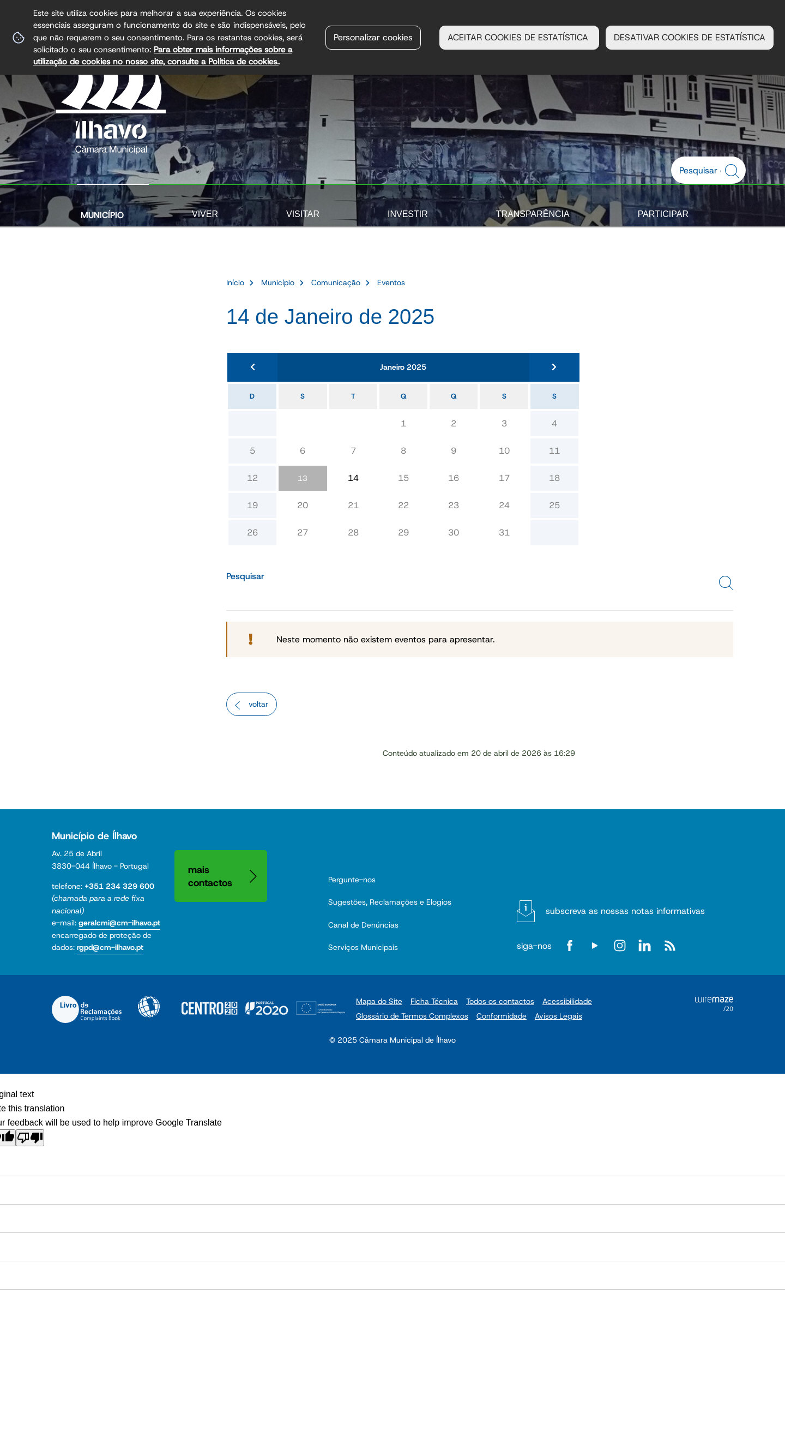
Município (102, 215)
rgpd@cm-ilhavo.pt (110, 947)
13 (302, 478)
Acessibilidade (149, 1007)
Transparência (533, 214)
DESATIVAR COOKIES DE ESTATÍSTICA (689, 37)
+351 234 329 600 (119, 886)
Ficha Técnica (434, 1001)
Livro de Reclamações (87, 1009)
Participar (663, 214)
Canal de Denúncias (363, 925)
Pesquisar (245, 576)
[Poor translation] (30, 1137)
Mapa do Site (379, 1001)
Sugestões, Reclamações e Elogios (389, 902)
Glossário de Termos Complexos (412, 1016)
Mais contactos (210, 876)
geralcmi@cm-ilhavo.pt (119, 923)
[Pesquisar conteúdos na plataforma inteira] (734, 171)
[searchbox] (702, 170)
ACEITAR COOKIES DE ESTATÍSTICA (519, 37)
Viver (205, 214)
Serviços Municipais (363, 947)
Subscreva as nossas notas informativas (625, 911)
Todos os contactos (500, 1001)
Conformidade (501, 1016)
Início (235, 282)
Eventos (391, 282)
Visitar (302, 214)
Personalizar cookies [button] (373, 37)
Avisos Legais (558, 1016)
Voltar (258, 704)
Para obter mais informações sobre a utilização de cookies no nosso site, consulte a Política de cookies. (162, 55)
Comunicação (335, 282)
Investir (408, 214)
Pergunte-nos (352, 880)
